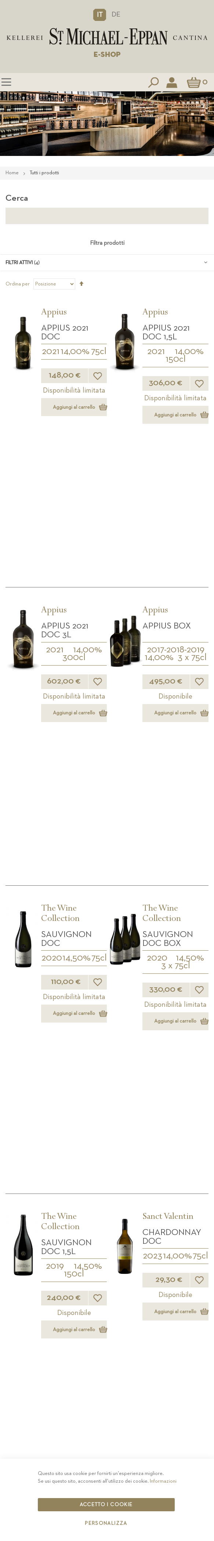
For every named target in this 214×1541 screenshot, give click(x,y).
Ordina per (18, 284)
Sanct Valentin (167, 771)
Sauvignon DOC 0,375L (66, 1100)
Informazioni (163, 1481)
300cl (74, 509)
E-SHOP (107, 54)
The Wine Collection (60, 617)
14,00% (75, 351)
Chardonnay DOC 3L (171, 950)
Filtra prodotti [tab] (107, 243)
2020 (51, 661)
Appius (54, 313)
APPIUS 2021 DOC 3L (64, 482)
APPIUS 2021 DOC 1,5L (166, 332)
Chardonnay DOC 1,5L (70, 950)
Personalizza (106, 1523)
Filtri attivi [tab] (19, 262)
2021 (50, 351)
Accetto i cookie (106, 1504)
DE (116, 14)
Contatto (107, 1446)
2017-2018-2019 (175, 501)
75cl (98, 351)
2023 (152, 810)
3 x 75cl (192, 509)
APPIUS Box (166, 477)
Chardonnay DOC (171, 791)
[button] (99, 14)
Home (13, 172)
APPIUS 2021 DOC (64, 332)
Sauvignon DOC (66, 642)
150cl (176, 359)
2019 (55, 820)
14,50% (76, 661)
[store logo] (107, 36)
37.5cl (74, 1127)
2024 (55, 1119)
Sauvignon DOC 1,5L (66, 801)
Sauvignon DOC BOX (167, 642)
